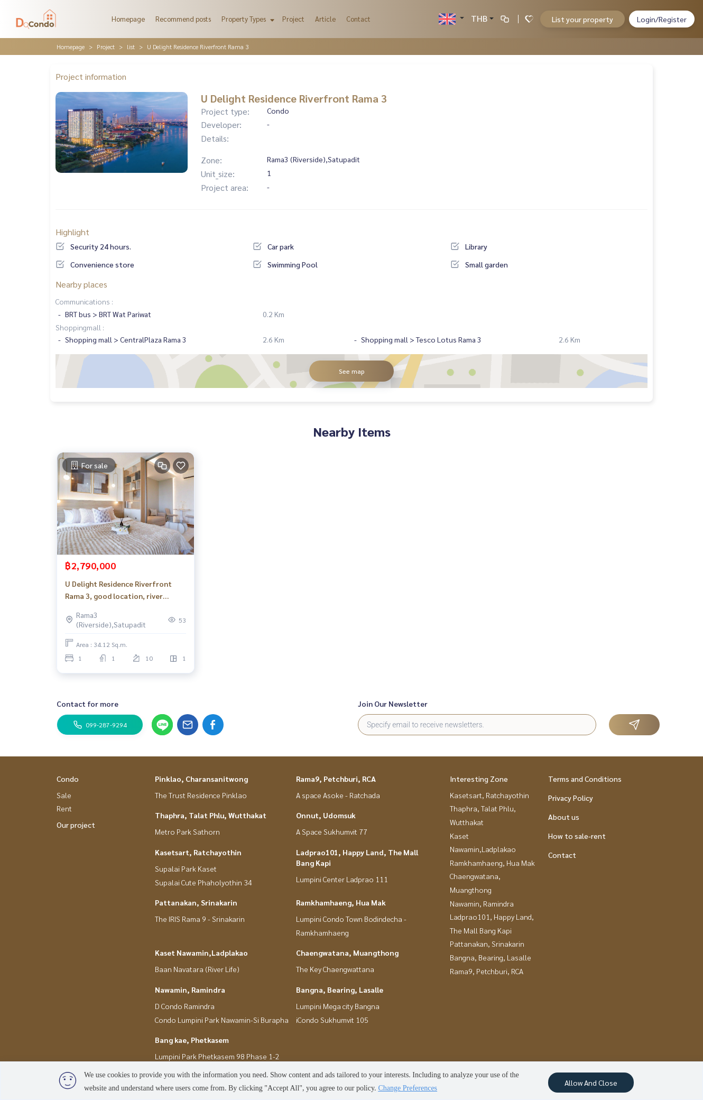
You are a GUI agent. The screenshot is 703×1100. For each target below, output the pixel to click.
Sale (64, 795)
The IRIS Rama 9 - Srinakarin (200, 918)
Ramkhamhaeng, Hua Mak (341, 902)
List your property (582, 19)
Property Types (246, 18)
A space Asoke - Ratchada (338, 795)
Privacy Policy (570, 797)
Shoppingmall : (80, 327)
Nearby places (81, 284)
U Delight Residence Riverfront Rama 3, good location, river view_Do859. (118, 590)
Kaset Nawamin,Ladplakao (201, 952)
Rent (64, 808)
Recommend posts (183, 18)
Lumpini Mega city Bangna (338, 1006)
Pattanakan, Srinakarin (196, 902)
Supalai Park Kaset (186, 868)
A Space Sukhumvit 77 (331, 831)
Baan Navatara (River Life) (197, 969)
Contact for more (87, 703)
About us (563, 816)
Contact (358, 18)
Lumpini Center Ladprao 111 (342, 879)
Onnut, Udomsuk (326, 815)
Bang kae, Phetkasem (192, 1039)
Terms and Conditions (585, 778)
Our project (76, 824)
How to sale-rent (577, 835)
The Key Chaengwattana (335, 969)
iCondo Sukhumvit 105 (332, 1019)
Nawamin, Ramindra (190, 989)
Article (325, 18)
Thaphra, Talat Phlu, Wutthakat (210, 815)
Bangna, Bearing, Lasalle (339, 989)
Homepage (128, 18)
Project (293, 18)
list (131, 46)
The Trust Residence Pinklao (201, 795)
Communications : (84, 301)
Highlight (72, 231)
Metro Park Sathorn (187, 831)
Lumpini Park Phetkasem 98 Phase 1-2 (217, 1056)
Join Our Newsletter (393, 703)
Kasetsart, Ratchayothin (198, 852)
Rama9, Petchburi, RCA (336, 778)
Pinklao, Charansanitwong (201, 778)
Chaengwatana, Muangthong (347, 952)
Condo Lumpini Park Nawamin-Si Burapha (222, 1019)
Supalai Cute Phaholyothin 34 (203, 882)
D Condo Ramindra (185, 1006)
